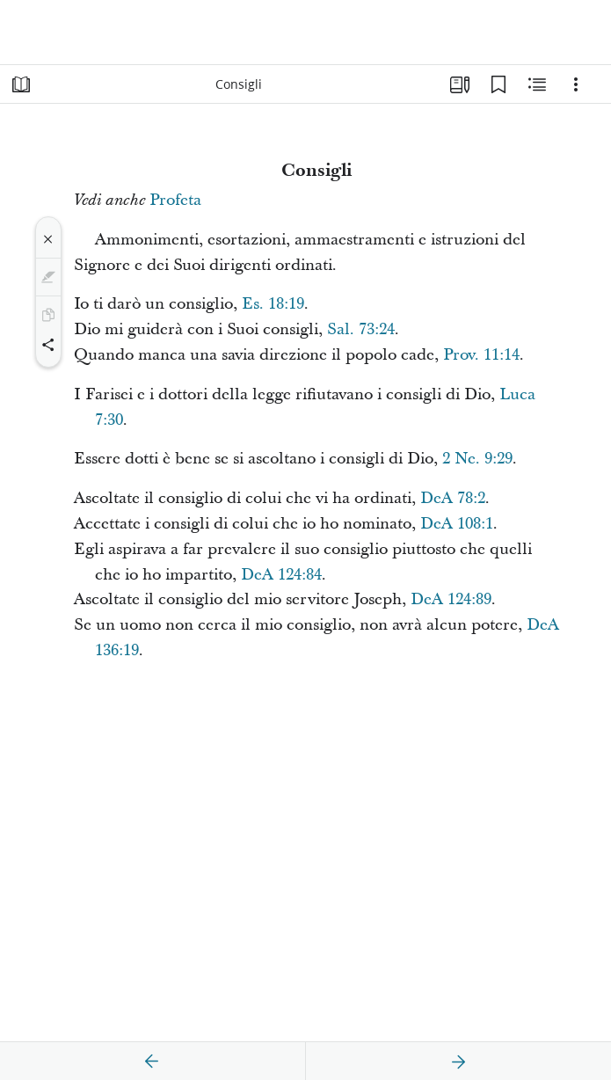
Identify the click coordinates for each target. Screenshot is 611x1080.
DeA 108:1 (456, 524)
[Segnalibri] (498, 84)
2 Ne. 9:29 (477, 459)
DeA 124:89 (451, 599)
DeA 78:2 (452, 498)
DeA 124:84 (281, 575)
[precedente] (152, 1061)
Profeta (175, 200)
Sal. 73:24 (361, 329)
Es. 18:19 (273, 304)
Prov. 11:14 (481, 355)
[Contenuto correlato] (537, 84)
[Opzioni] (575, 84)
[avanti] (458, 1061)
